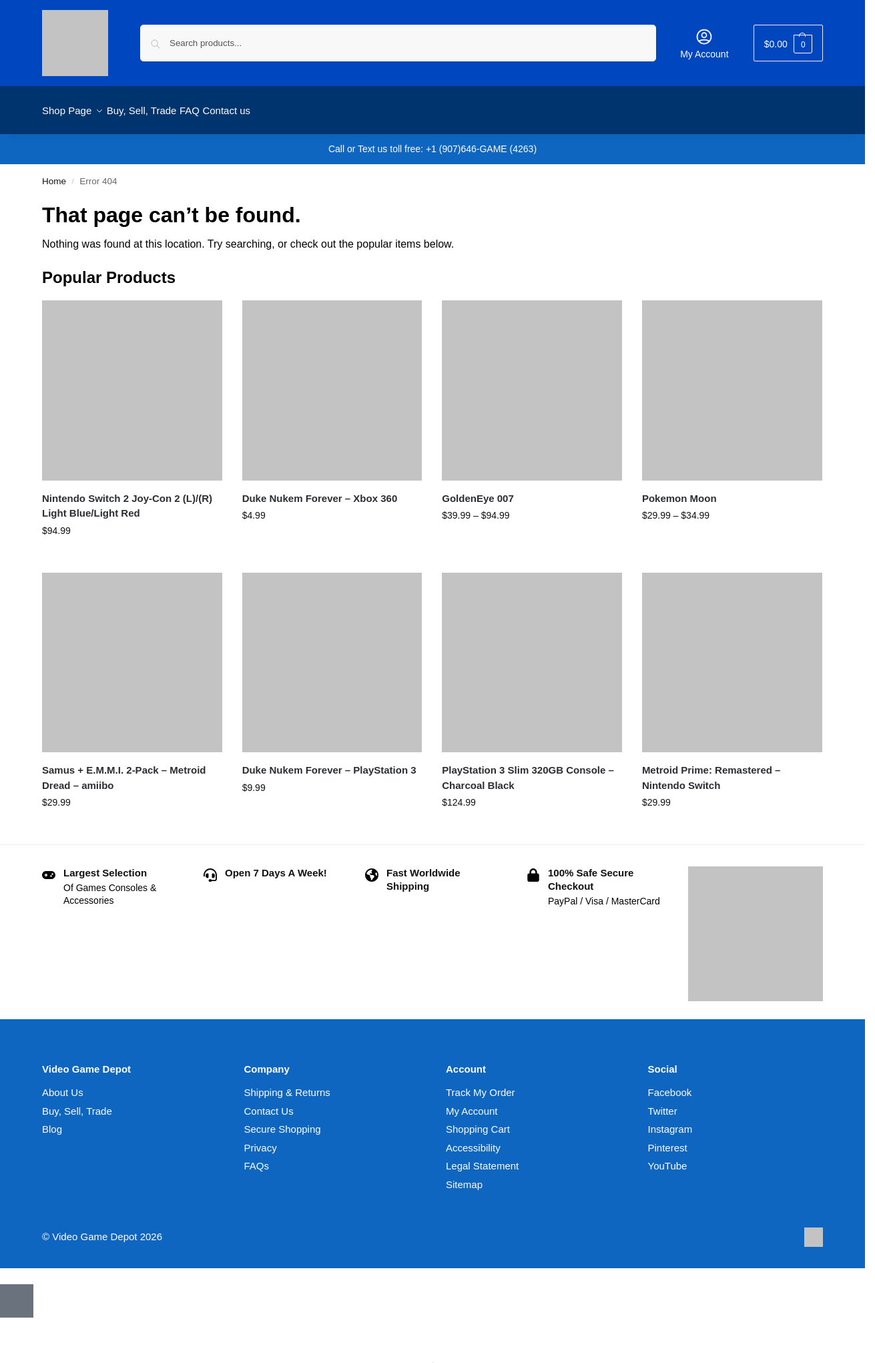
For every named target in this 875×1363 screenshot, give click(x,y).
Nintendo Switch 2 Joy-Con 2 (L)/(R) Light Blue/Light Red (127, 498)
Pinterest (667, 1140)
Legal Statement (482, 1158)
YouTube (667, 1158)
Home (54, 174)
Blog (52, 1121)
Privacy (260, 1140)
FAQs (257, 1158)
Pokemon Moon (679, 490)
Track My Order (480, 1085)
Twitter (662, 1103)
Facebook (670, 1085)
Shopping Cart (478, 1121)
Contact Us (269, 1103)
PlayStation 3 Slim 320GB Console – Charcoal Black (528, 770)
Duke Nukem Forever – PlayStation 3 (329, 762)
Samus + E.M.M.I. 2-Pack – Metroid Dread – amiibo (124, 770)
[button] (788, 43)
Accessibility (473, 1140)
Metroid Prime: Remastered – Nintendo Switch (711, 770)
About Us (62, 1085)
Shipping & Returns (287, 1085)
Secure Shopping (282, 1121)
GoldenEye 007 (478, 490)
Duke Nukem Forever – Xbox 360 (320, 490)
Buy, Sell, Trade (77, 1103)
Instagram (670, 1121)
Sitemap (464, 1177)
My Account (704, 43)
